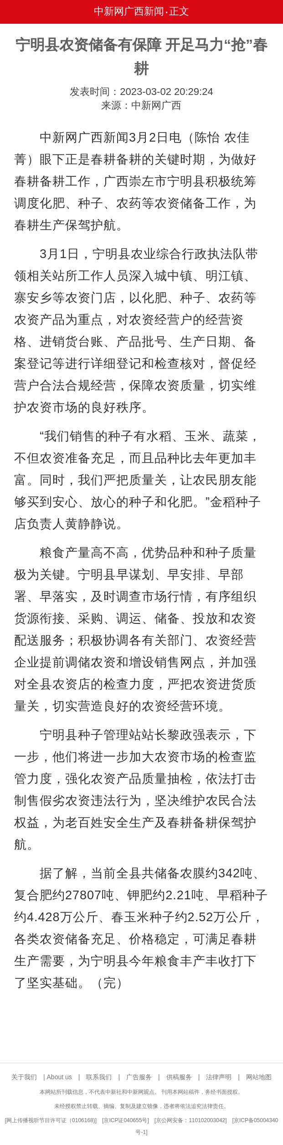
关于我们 (24, 1077)
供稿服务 (179, 1077)
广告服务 (139, 1077)
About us (59, 1077)
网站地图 (259, 1077)
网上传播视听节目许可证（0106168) (50, 1120)
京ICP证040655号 (125, 1120)
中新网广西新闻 (129, 11)
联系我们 (99, 1077)
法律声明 (219, 1077)
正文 (179, 11)
